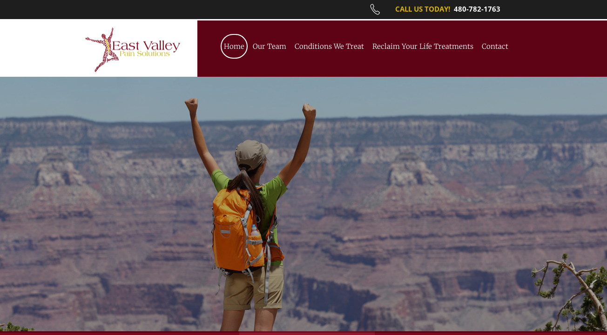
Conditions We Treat (329, 46)
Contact (495, 46)
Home (234, 46)
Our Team (269, 46)
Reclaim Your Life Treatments (422, 46)
